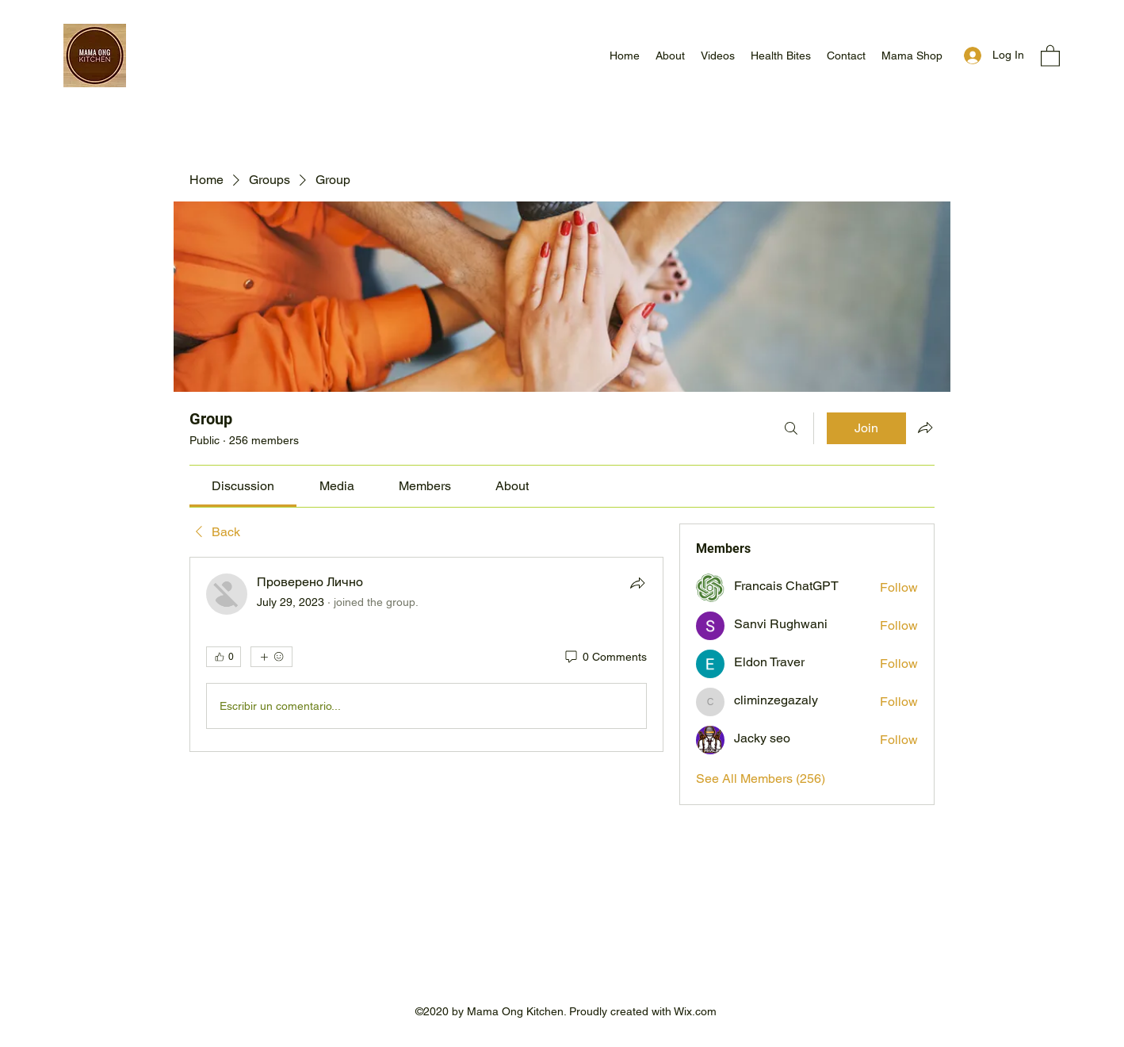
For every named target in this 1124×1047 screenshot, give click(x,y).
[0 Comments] (605, 657)
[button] (1050, 55)
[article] (426, 654)
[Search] (791, 428)
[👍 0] (223, 656)
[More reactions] (271, 656)
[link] (243, 485)
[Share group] (925, 427)
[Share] (637, 583)
